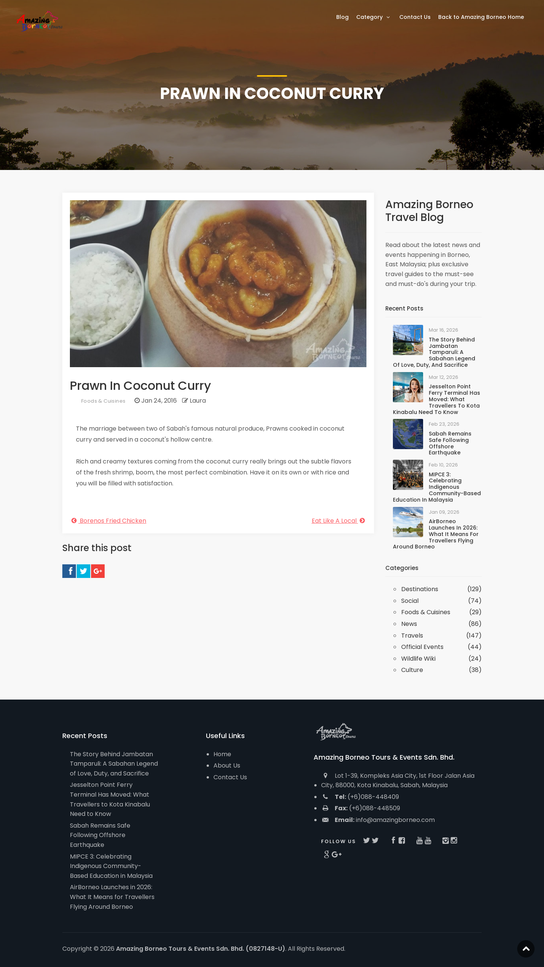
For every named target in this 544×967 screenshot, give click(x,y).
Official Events (422, 647)
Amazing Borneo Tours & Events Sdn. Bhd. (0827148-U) (200, 948)
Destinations (419, 589)
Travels (412, 635)
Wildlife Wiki (418, 658)
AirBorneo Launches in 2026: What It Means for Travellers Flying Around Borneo (436, 533)
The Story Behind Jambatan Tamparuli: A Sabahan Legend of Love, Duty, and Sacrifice (434, 352)
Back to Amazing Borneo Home (481, 17)
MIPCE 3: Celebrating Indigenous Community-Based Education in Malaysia (437, 487)
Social (410, 600)
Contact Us (230, 777)
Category (374, 17)
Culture (412, 670)
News (409, 623)
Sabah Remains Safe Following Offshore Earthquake (450, 443)
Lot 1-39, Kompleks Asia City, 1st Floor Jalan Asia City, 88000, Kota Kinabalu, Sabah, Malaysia (397, 780)
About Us (226, 765)
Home (222, 754)
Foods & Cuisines (103, 401)
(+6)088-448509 (360, 808)
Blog (342, 17)
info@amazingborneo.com (378, 820)
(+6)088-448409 (360, 796)
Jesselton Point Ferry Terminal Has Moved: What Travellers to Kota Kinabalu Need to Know (436, 399)
